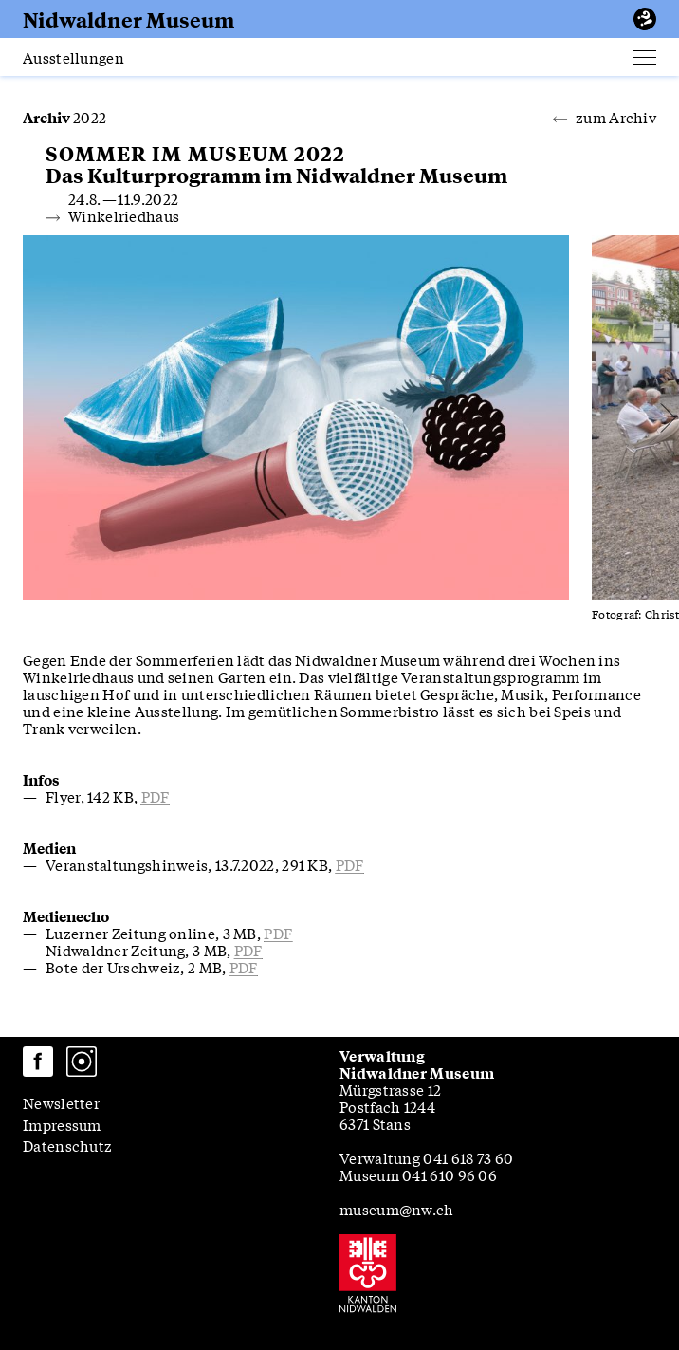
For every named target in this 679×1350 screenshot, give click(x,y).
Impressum (62, 1124)
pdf (155, 796)
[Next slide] (594, 417)
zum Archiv (604, 116)
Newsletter (61, 1102)
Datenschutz (67, 1145)
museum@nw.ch (397, 1208)
